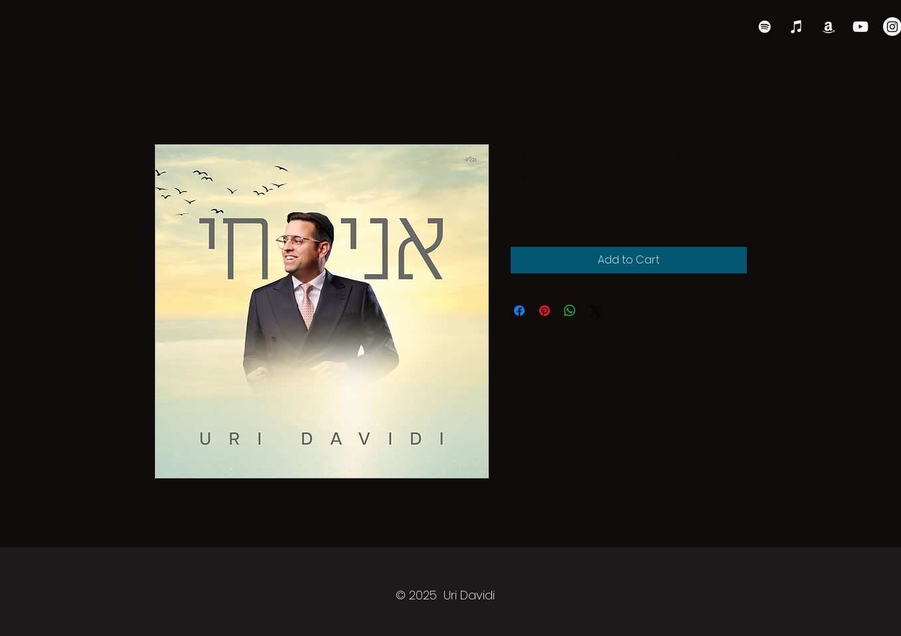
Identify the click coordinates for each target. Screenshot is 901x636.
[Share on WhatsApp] (570, 311)
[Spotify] (764, 26)
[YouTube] (860, 26)
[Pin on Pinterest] (545, 311)
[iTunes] (796, 26)
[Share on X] (595, 311)
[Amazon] (828, 26)
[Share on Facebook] (519, 311)
